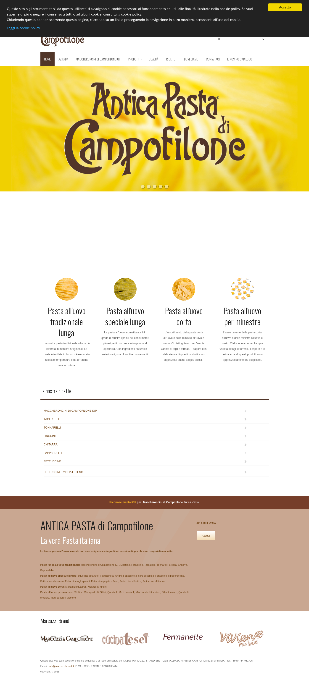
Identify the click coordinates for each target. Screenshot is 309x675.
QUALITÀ (153, 59)
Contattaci (213, 59)
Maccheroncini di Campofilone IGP (98, 59)
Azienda (63, 59)
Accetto (285, 7)
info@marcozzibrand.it (61, 666)
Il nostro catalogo (239, 59)
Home (47, 59)
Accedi (206, 535)
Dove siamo (191, 59)
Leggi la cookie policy (23, 28)
